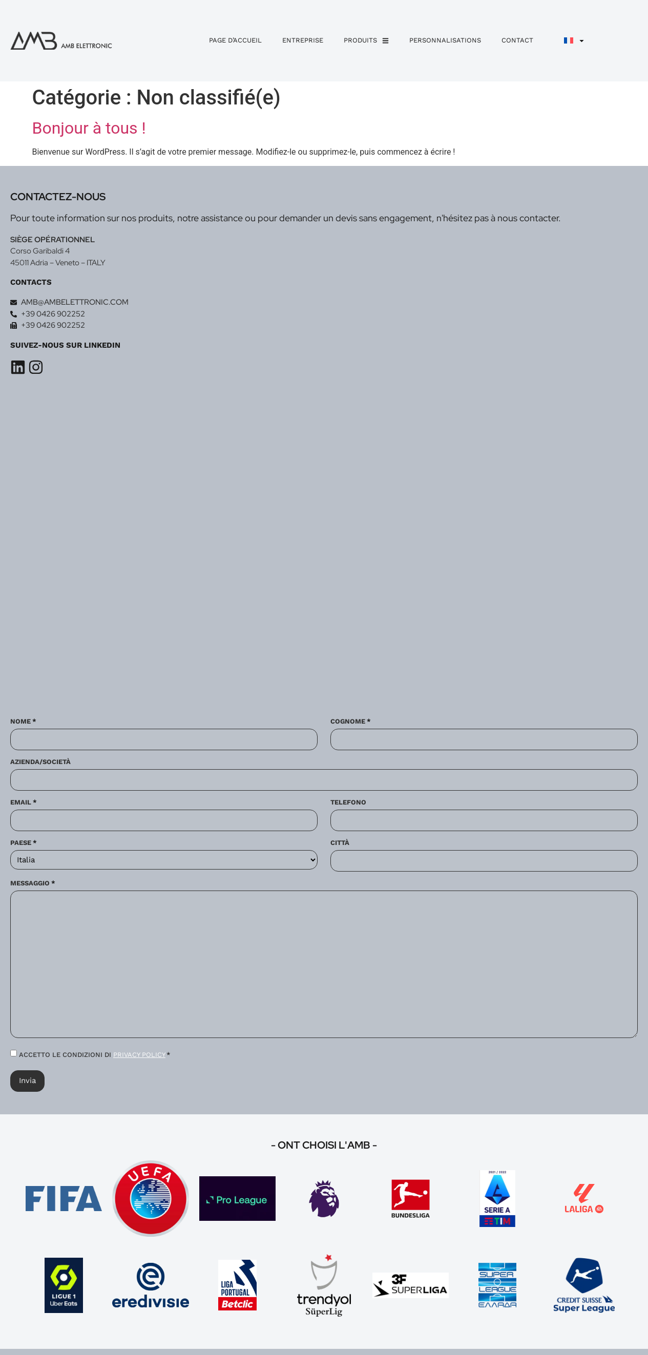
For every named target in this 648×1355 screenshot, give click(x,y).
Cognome (350, 724)
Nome (23, 724)
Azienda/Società (40, 764)
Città (339, 843)
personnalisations (445, 40)
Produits (366, 40)
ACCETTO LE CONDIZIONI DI (95, 1055)
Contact (517, 40)
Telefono (348, 804)
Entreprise (302, 40)
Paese (23, 843)
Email (23, 804)
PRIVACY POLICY (139, 1055)
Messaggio (32, 883)
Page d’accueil (235, 40)
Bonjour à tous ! (89, 128)
